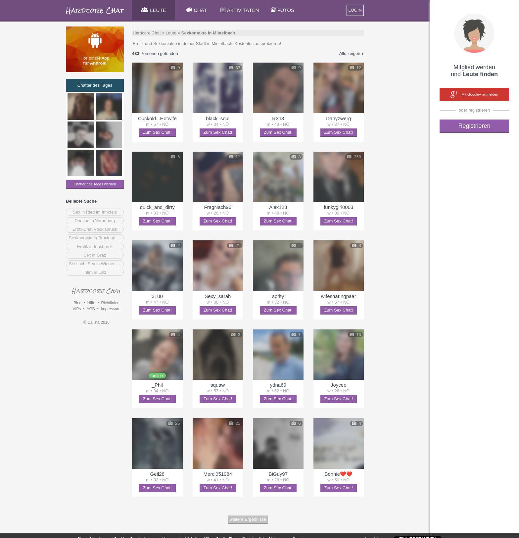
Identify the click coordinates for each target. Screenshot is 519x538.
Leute (170, 32)
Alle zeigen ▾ (351, 53)
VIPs (76, 309)
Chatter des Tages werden (94, 184)
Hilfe (91, 303)
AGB (90, 309)
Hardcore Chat (147, 32)
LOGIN (355, 10)
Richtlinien (110, 303)
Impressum (110, 309)
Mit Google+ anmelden (474, 94)
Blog (77, 303)
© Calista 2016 (96, 322)
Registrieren (474, 125)
